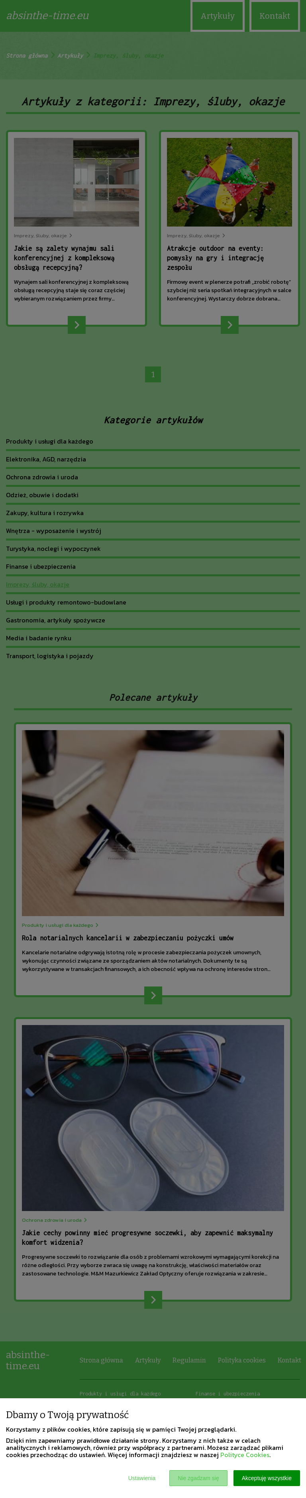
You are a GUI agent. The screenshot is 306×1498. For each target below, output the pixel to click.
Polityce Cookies (244, 1454)
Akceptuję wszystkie (267, 1478)
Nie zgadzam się (198, 1478)
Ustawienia (141, 1478)
